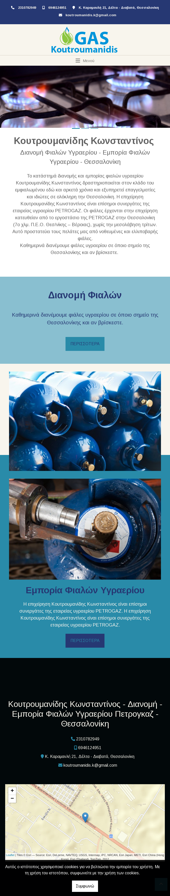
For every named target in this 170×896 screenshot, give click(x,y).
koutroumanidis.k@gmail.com (91, 15)
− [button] (12, 799)
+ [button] (12, 791)
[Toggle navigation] (85, 60)
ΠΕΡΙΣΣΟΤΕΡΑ (85, 344)
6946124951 (57, 8)
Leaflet (10, 855)
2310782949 (27, 8)
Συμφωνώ (85, 886)
